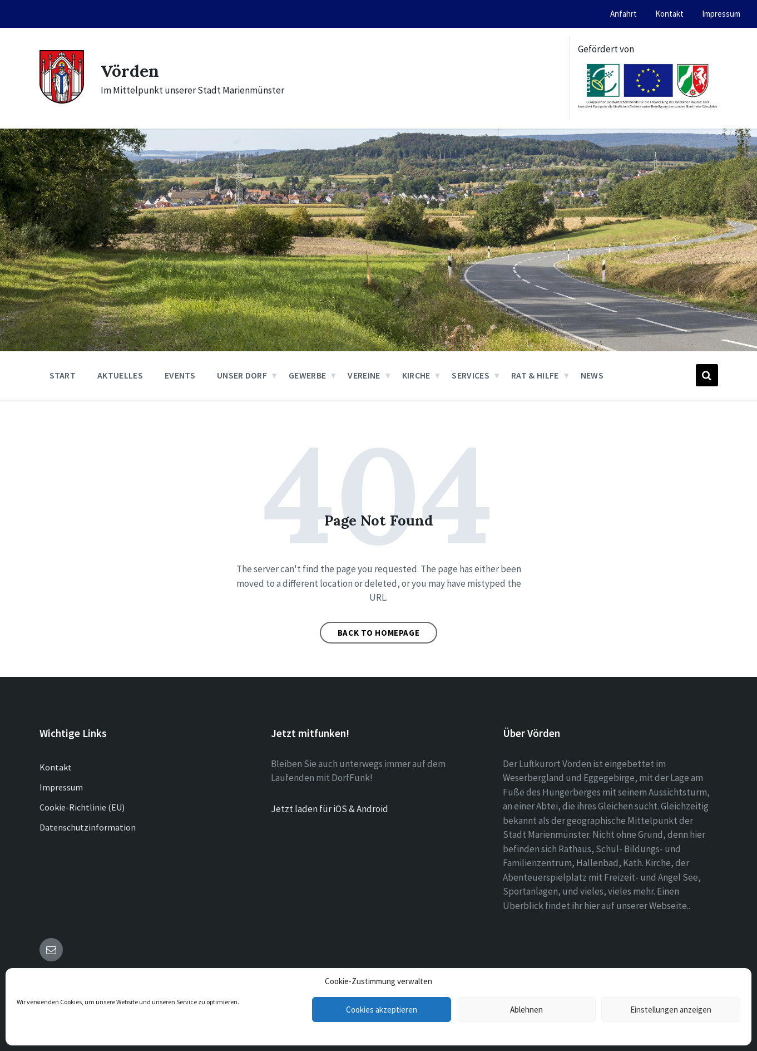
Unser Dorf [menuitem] (242, 375)
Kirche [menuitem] (416, 375)
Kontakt (55, 767)
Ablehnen (526, 1009)
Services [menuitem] (470, 375)
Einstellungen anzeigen (670, 1009)
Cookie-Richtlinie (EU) (82, 807)
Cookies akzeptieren (381, 1009)
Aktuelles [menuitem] (120, 375)
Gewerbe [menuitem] (307, 375)
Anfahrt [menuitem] (623, 13)
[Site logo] (61, 100)
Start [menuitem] (63, 375)
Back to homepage (379, 632)
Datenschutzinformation (87, 827)
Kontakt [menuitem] (669, 13)
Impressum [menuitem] (721, 13)
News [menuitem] (592, 375)
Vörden (130, 70)
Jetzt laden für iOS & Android (329, 809)
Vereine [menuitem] (364, 375)
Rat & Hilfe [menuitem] (535, 375)
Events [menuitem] (180, 375)
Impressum (61, 787)
